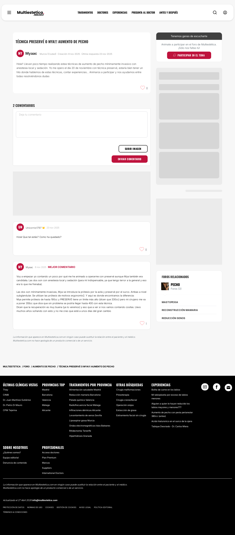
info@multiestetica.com (44, 500)
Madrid (45, 389)
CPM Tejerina (10, 410)
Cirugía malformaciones (128, 389)
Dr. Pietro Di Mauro (12, 405)
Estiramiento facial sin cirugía (131, 415)
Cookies (49, 507)
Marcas (46, 462)
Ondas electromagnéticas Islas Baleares (89, 425)
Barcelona (47, 394)
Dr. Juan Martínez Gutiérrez (17, 400)
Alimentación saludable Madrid (85, 389)
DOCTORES (102, 12)
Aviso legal (85, 507)
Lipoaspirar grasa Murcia (82, 420)
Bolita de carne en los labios (165, 389)
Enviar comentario (129, 159)
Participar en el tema (189, 55)
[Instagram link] (205, 388)
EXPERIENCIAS (120, 12)
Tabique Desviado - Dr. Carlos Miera (169, 426)
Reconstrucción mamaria (180, 310)
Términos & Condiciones (15, 512)
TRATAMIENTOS (85, 12)
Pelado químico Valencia (81, 400)
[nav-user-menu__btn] (225, 12)
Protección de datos (13, 507)
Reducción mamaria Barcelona (85, 394)
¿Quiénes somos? (12, 452)
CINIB (6, 394)
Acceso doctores (50, 452)
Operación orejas (125, 405)
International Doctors (53, 473)
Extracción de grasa (126, 410)
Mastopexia (170, 302)
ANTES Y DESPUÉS (168, 12)
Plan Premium (49, 457)
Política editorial (103, 507)
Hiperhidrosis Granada (80, 436)
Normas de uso (34, 507)
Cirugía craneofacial (126, 400)
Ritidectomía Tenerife (80, 430)
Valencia (46, 400)
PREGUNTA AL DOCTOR (143, 12)
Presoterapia (122, 394)
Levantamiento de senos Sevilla (85, 415)
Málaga (46, 405)
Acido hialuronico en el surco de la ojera (171, 421)
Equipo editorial (11, 457)
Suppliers (47, 467)
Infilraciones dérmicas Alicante (85, 410)
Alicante (46, 410)
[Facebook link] (216, 388)
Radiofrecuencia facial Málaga (85, 405)
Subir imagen (133, 149)
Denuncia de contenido (15, 462)
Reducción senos (173, 318)
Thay (5, 389)
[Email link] (228, 387)
